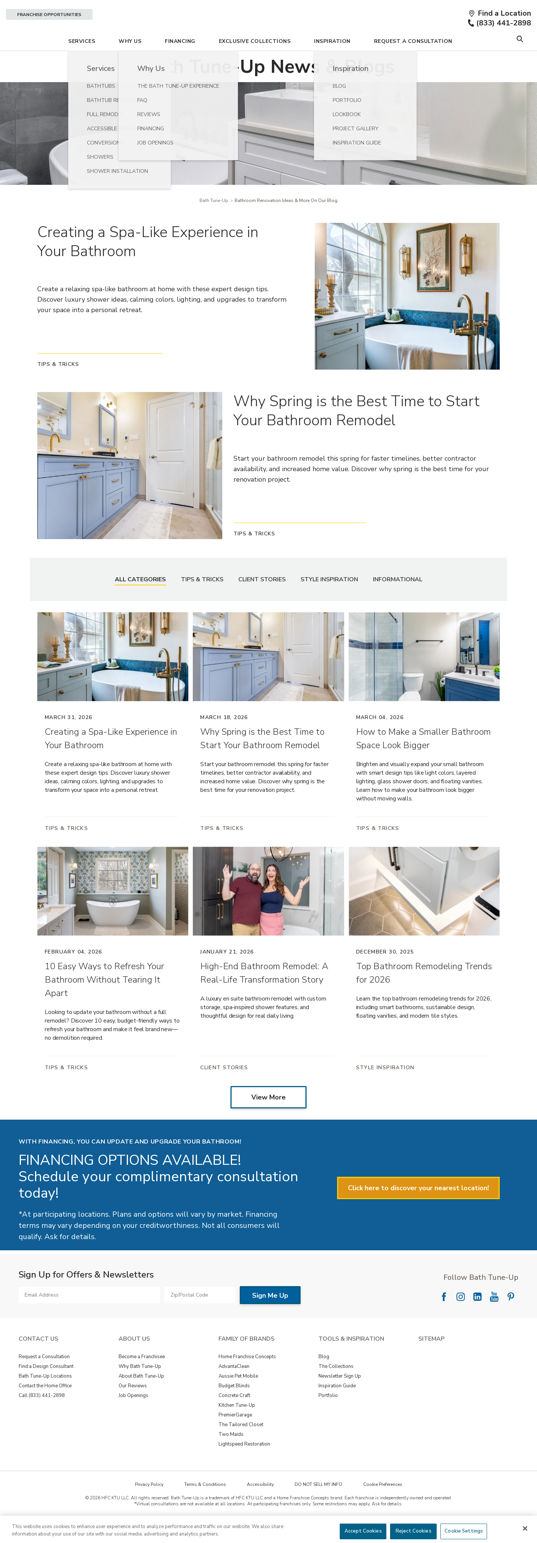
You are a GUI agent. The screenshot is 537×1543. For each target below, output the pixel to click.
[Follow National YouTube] (494, 1317)
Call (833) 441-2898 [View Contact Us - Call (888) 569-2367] (42, 1416)
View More (268, 1118)
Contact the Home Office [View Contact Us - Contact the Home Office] (45, 1406)
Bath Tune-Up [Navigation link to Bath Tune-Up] (214, 221)
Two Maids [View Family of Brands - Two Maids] (231, 1455)
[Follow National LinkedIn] (477, 1317)
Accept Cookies (363, 1531)
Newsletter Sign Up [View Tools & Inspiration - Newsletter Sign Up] (339, 1397)
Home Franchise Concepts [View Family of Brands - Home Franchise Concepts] (247, 1377)
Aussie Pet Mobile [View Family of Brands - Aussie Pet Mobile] (238, 1397)
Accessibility (260, 1505)
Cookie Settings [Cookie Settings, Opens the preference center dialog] (464, 1531)
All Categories (140, 600)
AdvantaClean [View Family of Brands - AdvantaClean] (234, 1387)
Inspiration (332, 62)
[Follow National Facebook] (443, 1317)
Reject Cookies (413, 1531)
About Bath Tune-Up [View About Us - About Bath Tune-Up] (141, 1397)
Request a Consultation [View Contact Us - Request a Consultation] (44, 1377)
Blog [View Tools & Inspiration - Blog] (323, 1377)
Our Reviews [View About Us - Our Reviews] (133, 1406)
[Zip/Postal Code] (199, 1316)
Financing (180, 62)
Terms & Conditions (205, 1505)
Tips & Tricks (202, 600)
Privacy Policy (149, 1505)
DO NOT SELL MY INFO (318, 1505)
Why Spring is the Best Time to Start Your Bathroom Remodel (356, 431)
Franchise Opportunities (49, 15)
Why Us (130, 62)
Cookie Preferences (382, 1505)
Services (81, 62)
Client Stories (262, 600)
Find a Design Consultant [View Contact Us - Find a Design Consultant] (46, 1387)
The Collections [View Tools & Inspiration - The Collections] (336, 1387)
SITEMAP (431, 1360)
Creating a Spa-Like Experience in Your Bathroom (147, 262)
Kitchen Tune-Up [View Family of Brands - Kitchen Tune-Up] (237, 1426)
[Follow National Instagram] (460, 1317)
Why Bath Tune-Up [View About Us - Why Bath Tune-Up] (140, 1387)
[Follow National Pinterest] (510, 1317)
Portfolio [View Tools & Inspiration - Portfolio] (328, 1416)
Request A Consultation (413, 62)
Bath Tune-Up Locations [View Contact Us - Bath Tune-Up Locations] (45, 1397)
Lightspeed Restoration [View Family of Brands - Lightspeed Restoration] (244, 1465)
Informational (397, 600)
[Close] (525, 1528)
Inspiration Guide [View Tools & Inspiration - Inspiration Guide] (337, 1406)
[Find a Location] (499, 13)
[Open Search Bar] (519, 60)
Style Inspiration (329, 600)
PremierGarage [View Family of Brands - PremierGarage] (235, 1435)
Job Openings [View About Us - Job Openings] (133, 1416)
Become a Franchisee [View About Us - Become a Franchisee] (142, 1377)
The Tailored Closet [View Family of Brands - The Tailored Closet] (241, 1445)
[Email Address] (89, 1316)
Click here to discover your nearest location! (418, 1208)
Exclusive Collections (255, 62)
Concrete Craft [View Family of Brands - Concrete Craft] (234, 1416)
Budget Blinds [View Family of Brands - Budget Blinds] (234, 1406)
